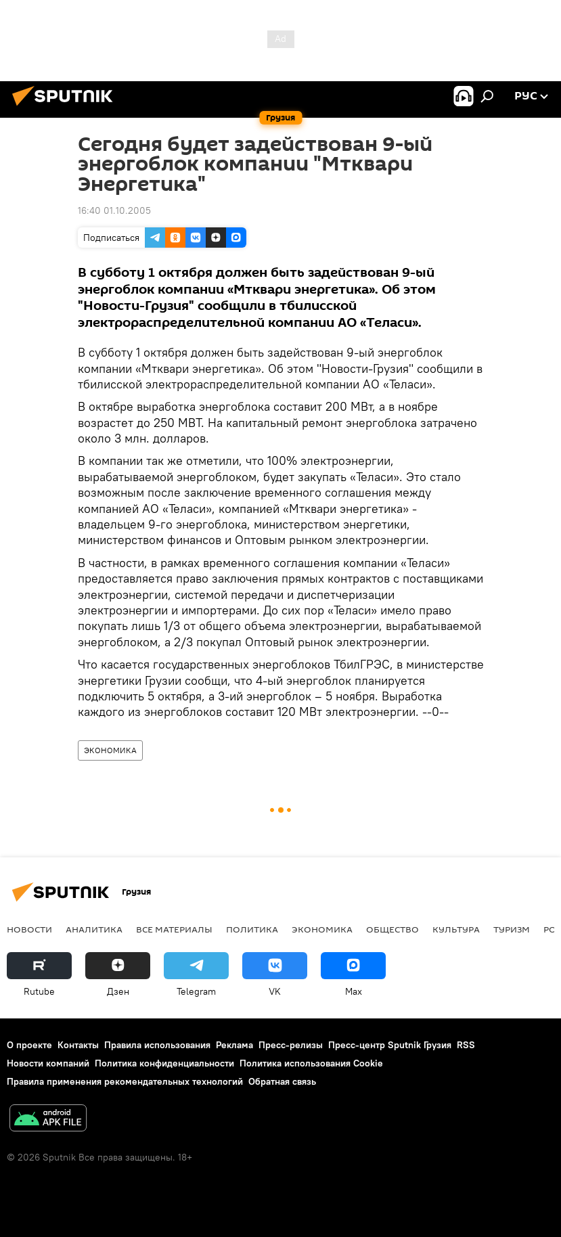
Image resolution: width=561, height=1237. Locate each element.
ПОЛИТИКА (252, 929)
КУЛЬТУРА (456, 929)
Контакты (78, 1045)
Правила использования (157, 1045)
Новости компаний (48, 1063)
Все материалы (174, 929)
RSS (466, 1045)
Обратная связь (282, 1081)
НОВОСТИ (29, 929)
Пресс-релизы (291, 1045)
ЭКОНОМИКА (110, 750)
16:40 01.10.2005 (114, 210)
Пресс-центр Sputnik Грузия (389, 1045)
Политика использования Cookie (311, 1063)
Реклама (234, 1045)
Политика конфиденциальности (164, 1063)
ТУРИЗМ (511, 929)
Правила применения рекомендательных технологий (125, 1081)
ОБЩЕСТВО (392, 929)
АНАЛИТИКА (94, 929)
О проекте (29, 1045)
